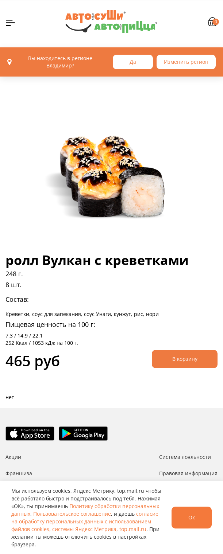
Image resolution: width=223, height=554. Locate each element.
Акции (13, 456)
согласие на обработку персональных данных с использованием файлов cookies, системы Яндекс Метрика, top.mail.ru (84, 521)
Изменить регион (186, 61)
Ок (191, 517)
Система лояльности (185, 456)
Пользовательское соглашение (72, 513)
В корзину (184, 358)
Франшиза (18, 473)
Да (133, 61)
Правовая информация (188, 473)
